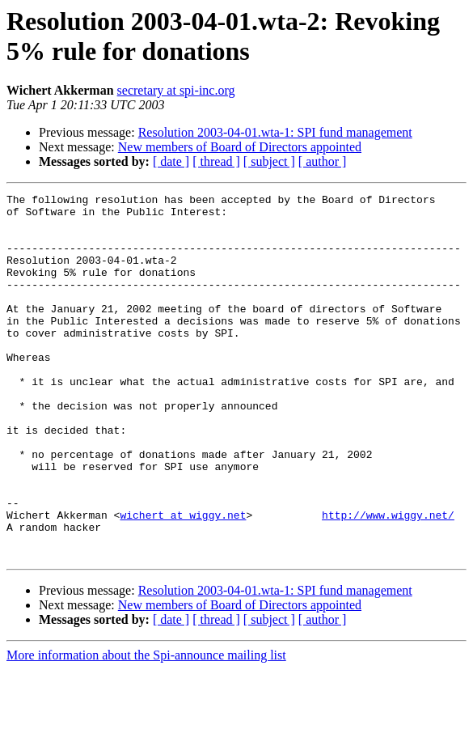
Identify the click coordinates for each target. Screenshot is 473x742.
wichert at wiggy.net (183, 580)
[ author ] (322, 161)
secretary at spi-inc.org (176, 90)
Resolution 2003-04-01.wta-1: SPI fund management (275, 132)
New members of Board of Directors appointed (239, 147)
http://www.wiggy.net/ (388, 580)
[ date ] (171, 161)
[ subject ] (269, 161)
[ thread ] (216, 161)
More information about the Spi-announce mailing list (146, 728)
